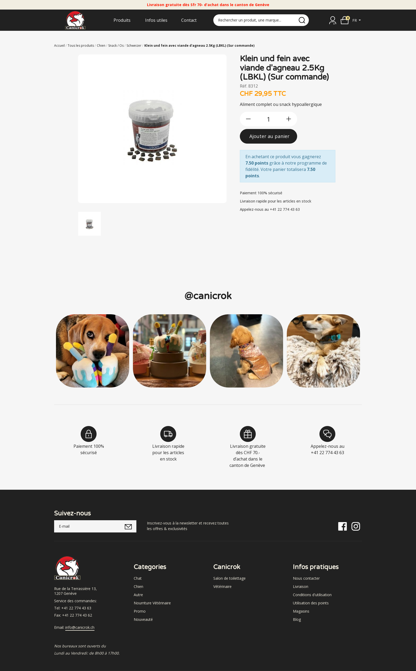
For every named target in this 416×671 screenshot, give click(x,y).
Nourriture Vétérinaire (152, 602)
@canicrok (208, 296)
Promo (140, 611)
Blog (297, 619)
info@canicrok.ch (79, 627)
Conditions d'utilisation (312, 594)
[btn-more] (288, 118)
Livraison (300, 586)
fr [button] (355, 20)
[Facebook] (342, 525)
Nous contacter (306, 578)
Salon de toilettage (229, 578)
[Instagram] (356, 525)
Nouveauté (143, 619)
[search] (302, 20)
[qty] (268, 119)
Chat (138, 578)
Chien (138, 586)
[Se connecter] (332, 20)
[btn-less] (248, 118)
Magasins (301, 611)
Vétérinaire (222, 586)
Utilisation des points (311, 602)
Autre (138, 594)
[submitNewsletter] (128, 526)
